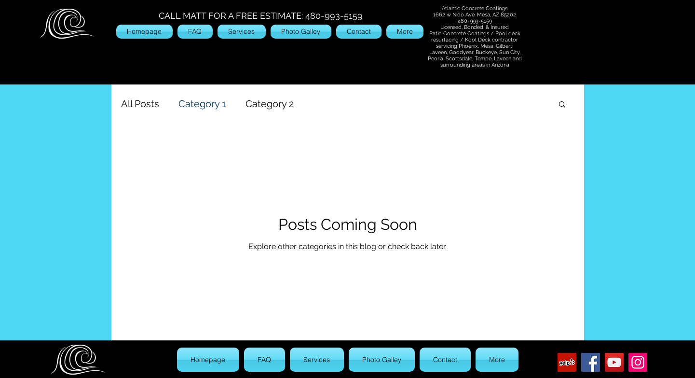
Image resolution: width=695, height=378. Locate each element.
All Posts (140, 104)
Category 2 (269, 104)
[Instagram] (637, 362)
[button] (562, 105)
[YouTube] (614, 362)
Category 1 (202, 104)
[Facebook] (590, 362)
